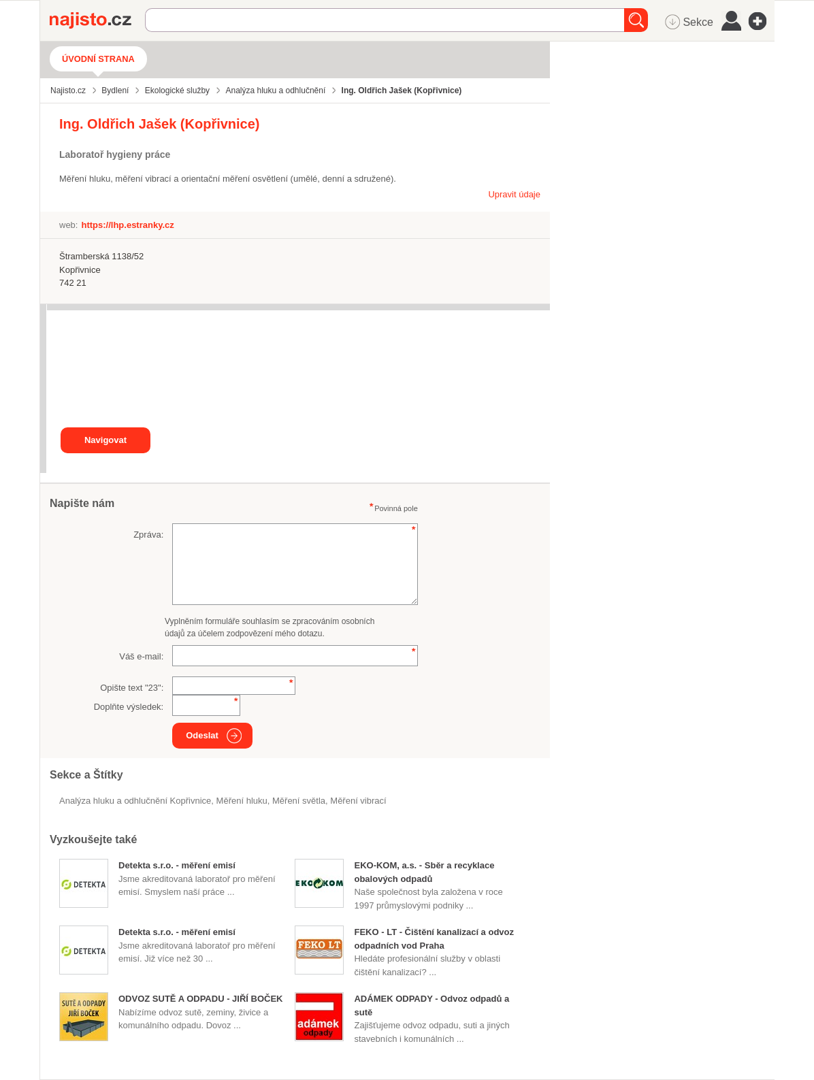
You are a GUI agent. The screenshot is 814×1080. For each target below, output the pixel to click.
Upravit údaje (514, 194)
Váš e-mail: (141, 656)
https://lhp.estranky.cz (127, 225)
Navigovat (105, 440)
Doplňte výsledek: (129, 707)
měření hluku (241, 801)
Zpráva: (148, 534)
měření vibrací (358, 801)
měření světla (298, 801)
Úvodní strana (98, 59)
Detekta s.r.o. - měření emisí (176, 865)
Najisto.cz (97, 20)
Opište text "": (131, 688)
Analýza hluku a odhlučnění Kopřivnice (135, 801)
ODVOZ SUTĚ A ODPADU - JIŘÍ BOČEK (200, 999)
